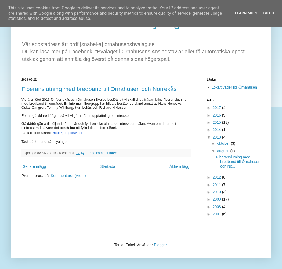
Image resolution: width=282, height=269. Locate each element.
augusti (223, 151)
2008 (217, 207)
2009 (217, 199)
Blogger (160, 245)
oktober (224, 143)
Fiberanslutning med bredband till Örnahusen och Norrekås (98, 89)
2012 (217, 177)
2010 (217, 192)
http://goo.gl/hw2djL (68, 133)
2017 (217, 108)
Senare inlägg (34, 166)
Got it (269, 13)
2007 (217, 214)
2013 (217, 137)
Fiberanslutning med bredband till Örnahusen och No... (238, 161)
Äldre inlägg (179, 166)
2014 (217, 130)
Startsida (107, 166)
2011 (217, 185)
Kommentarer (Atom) (68, 175)
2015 (217, 122)
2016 (217, 115)
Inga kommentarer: (103, 153)
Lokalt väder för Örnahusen (234, 87)
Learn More (246, 13)
